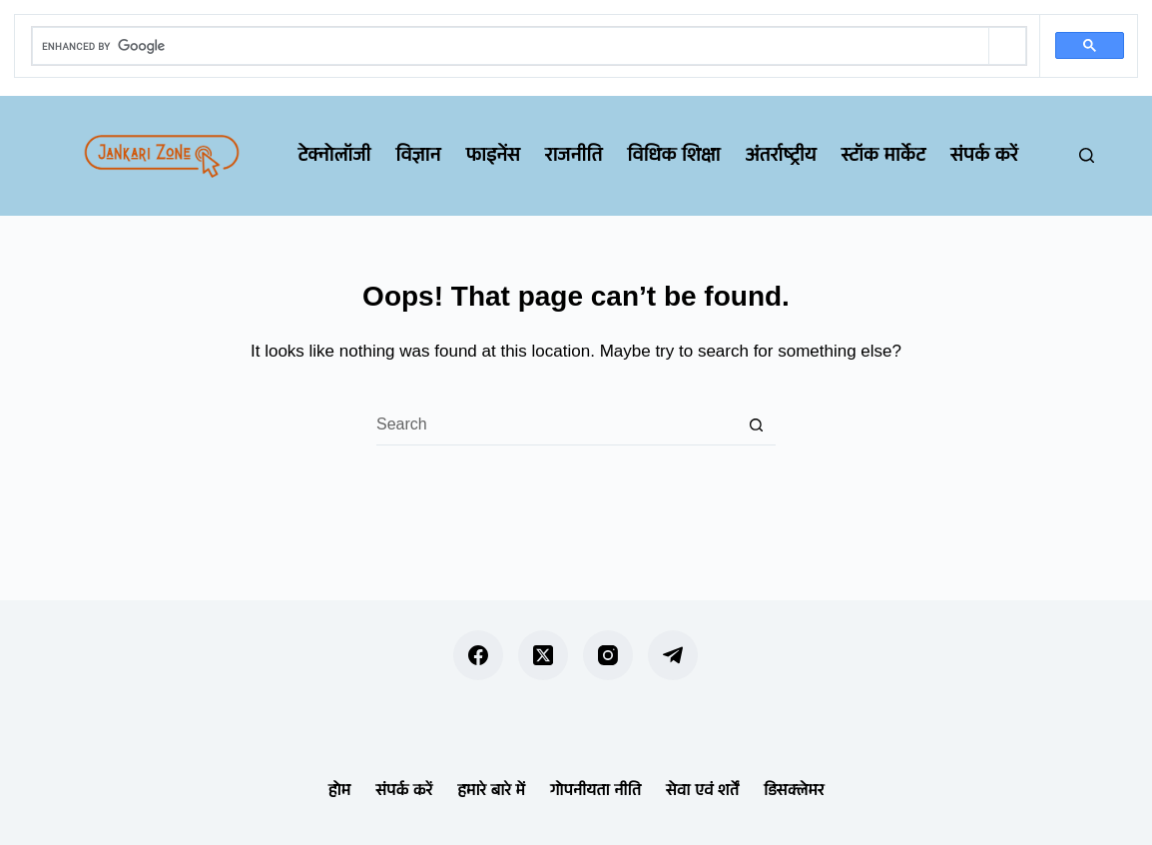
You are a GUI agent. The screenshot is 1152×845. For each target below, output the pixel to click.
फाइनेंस (492, 154)
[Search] (1086, 155)
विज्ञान (417, 154)
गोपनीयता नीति (595, 789)
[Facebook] (478, 655)
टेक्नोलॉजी (333, 154)
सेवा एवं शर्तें (702, 789)
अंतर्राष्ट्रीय (780, 154)
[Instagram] (608, 655)
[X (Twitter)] (543, 655)
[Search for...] (556, 425)
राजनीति (573, 154)
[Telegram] (673, 655)
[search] (510, 46)
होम (339, 789)
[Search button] (756, 425)
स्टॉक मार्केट (883, 154)
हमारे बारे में (491, 789)
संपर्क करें (984, 154)
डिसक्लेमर (794, 789)
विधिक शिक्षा (673, 154)
